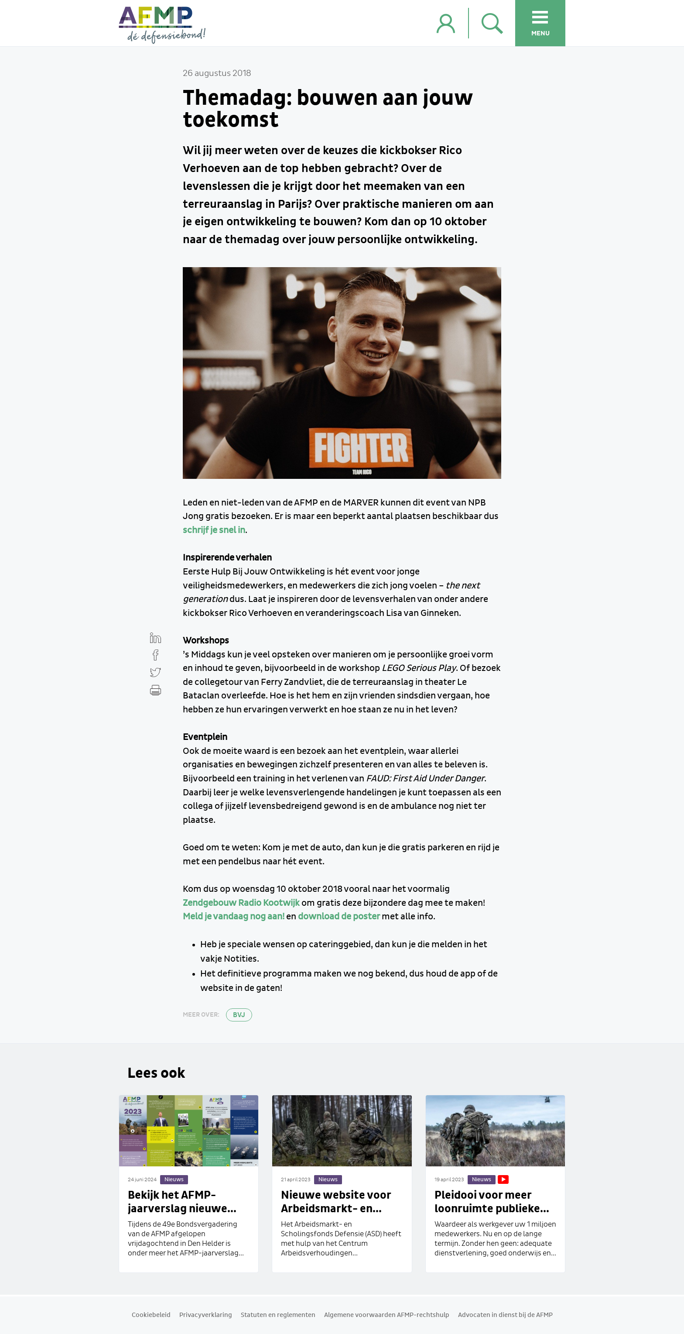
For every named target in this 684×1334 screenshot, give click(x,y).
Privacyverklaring (205, 1315)
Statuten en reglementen (278, 1315)
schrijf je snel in (214, 530)
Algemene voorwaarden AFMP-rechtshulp (386, 1315)
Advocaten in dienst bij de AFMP (505, 1315)
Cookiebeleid (151, 1315)
